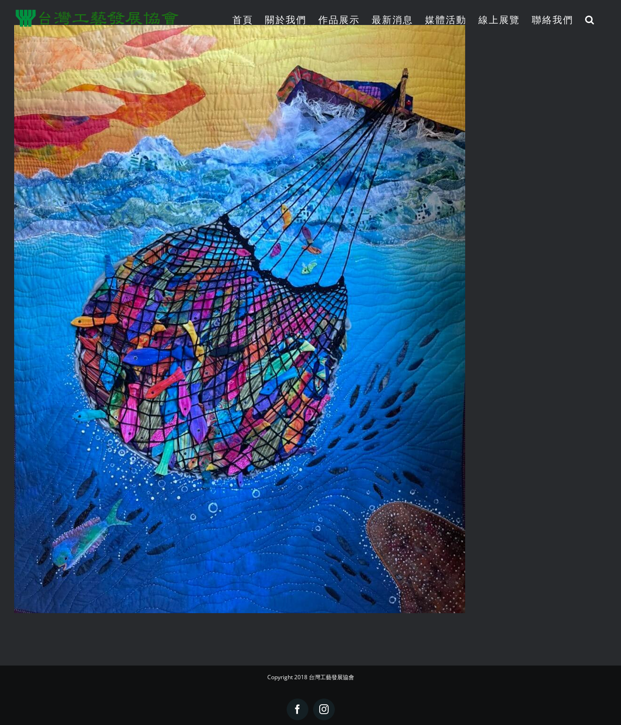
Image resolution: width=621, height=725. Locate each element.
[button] (590, 19)
